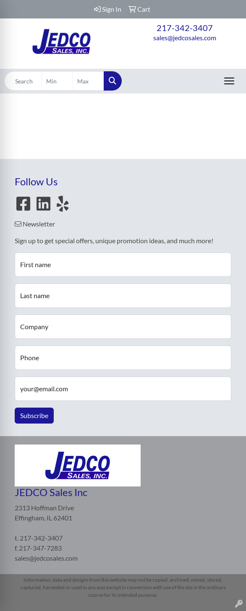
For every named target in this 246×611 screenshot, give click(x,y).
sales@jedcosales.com (184, 38)
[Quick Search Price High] (88, 81)
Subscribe (34, 415)
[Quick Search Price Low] (57, 81)
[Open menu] (229, 81)
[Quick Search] (23, 81)
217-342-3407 (185, 28)
